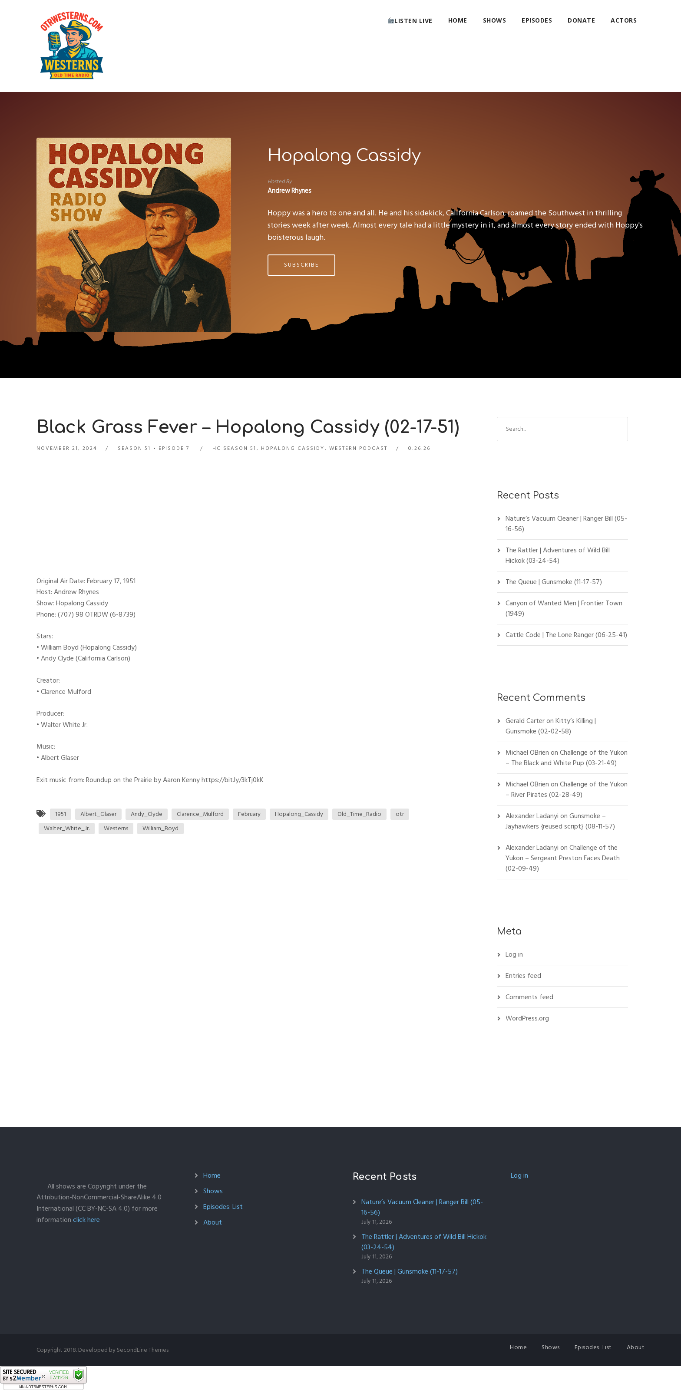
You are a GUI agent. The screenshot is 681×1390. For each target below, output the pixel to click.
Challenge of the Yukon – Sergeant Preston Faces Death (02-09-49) (563, 858)
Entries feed (523, 975)
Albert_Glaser (98, 814)
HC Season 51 (234, 448)
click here (86, 1219)
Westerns (116, 828)
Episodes (537, 20)
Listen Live (410, 21)
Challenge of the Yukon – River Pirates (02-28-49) (567, 789)
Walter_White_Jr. (66, 828)
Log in (514, 954)
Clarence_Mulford (200, 814)
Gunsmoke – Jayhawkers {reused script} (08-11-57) (560, 821)
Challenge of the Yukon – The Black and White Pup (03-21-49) (567, 758)
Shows (494, 20)
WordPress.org (527, 1018)
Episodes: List (223, 1206)
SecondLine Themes (143, 1350)
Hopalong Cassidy (344, 156)
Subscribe (301, 265)
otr (400, 814)
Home (457, 20)
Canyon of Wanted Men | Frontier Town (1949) (564, 608)
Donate (581, 20)
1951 (60, 814)
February (249, 814)
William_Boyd (160, 828)
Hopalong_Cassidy (299, 814)
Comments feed (529, 997)
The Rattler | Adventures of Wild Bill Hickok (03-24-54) (558, 555)
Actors (624, 20)
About (212, 1222)
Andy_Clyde (146, 814)
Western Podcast (358, 448)
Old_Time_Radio (359, 814)
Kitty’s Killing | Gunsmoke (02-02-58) (551, 726)
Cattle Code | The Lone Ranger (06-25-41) (566, 635)
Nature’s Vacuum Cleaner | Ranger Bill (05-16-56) (566, 524)
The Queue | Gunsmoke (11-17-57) (554, 582)
